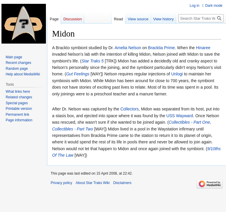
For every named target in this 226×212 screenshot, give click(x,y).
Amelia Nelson (127, 47)
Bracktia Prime (161, 47)
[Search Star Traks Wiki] (201, 18)
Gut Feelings (77, 74)
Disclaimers (122, 183)
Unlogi (177, 74)
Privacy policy (61, 183)
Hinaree (203, 47)
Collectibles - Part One (189, 122)
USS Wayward (179, 115)
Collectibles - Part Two (72, 129)
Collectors (129, 109)
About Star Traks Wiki (92, 183)
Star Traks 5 (93, 61)
